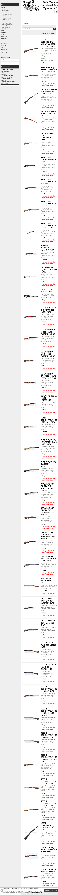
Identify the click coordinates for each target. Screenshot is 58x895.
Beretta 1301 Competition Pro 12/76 (48, 160)
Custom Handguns (5, 27)
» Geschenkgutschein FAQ (8, 75)
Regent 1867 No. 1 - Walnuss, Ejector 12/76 (49, 645)
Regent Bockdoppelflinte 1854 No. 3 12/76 (49, 803)
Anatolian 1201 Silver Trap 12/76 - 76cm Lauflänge (49, 69)
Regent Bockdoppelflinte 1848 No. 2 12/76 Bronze (49, 712)
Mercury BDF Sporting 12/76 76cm (47, 580)
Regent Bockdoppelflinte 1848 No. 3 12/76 (49, 735)
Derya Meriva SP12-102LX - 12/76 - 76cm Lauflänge (48, 376)
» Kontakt (3, 74)
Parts (2, 30)
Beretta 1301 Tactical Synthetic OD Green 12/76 (49, 226)
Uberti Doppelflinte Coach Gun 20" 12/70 (47, 826)
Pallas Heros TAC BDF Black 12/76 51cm (48, 623)
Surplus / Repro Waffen (6, 24)
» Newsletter (4, 83)
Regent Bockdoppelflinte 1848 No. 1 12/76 (49, 689)
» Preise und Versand (7, 69)
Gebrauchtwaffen (5, 19)
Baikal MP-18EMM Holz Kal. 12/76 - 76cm (48, 113)
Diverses (3, 45)
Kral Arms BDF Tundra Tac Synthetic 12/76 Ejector (47, 487)
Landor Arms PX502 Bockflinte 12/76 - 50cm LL (48, 558)
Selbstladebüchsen (6, 14)
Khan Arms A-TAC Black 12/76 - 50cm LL (48, 464)
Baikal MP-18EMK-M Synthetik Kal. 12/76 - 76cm (49, 91)
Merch (3, 42)
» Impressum (4, 80)
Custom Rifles (4, 25)
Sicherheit (4, 44)
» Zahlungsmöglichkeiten (8, 81)
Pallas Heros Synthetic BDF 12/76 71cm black (48, 601)
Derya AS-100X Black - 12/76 (47, 291)
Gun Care (3, 32)
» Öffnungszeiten (6, 78)
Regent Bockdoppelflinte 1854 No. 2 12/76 (49, 781)
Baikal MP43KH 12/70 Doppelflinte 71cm (47, 136)
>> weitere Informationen (36, 892)
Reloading (4, 36)
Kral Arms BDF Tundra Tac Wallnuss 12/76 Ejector (47, 511)
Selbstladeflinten (6, 16)
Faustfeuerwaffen (6, 10)
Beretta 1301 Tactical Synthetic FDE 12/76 (49, 204)
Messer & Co (4, 40)
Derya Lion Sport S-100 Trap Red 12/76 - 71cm (48, 310)
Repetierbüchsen (6, 13)
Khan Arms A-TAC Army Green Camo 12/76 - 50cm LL (49, 442)
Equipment (4, 38)
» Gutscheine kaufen (6, 77)
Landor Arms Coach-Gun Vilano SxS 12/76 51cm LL (48, 535)
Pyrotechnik (4, 49)
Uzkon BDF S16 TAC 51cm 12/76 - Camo (49, 870)
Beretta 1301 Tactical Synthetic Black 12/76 (49, 182)
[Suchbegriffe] (37, 28)
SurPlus (3, 47)
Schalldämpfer (5, 22)
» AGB (2, 72)
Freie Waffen (4, 20)
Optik (2, 34)
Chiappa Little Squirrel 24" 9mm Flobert (49, 270)
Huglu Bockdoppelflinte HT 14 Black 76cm (49, 420)
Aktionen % (4, 53)
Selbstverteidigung (6, 23)
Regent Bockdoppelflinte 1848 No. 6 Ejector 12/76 (49, 758)
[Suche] (54, 29)
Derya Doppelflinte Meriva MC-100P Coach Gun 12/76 (48, 43)
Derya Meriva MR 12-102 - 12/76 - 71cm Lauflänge (48, 332)
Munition (3, 28)
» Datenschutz (5, 71)
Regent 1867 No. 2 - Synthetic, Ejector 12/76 (48, 667)
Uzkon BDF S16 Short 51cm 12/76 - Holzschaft (49, 849)
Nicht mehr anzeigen (51, 890)
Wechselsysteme (6, 18)
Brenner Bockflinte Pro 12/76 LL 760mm (47, 248)
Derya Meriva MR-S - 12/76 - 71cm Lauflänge (48, 354)
